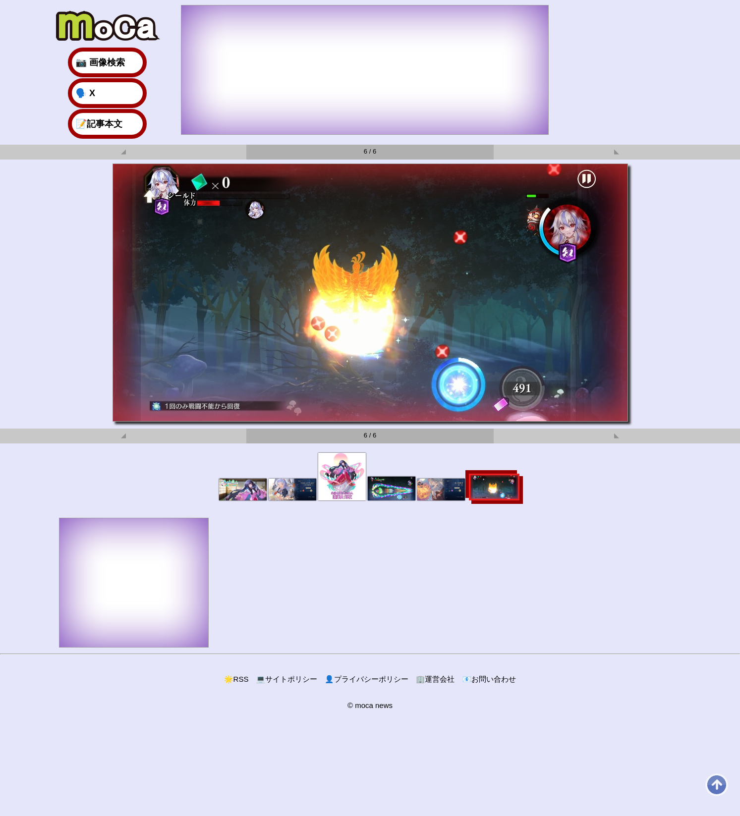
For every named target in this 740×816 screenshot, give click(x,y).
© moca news (370, 705)
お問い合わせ (489, 679)
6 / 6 (370, 151)
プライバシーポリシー (366, 679)
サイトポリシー (286, 679)
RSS (236, 679)
